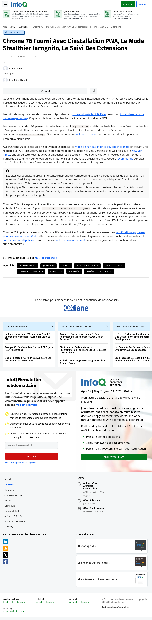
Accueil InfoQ (9, 26)
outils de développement (70, 240)
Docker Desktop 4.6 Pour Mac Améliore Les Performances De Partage (28, 360)
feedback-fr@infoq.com (14, 604)
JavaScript (49, 265)
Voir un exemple (26, 406)
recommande (125, 158)
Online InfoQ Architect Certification (90, 488)
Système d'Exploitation (99, 271)
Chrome (66, 265)
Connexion (10, 491)
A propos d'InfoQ (13, 517)
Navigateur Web (114, 265)
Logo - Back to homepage (19, 4)
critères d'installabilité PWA (89, 114)
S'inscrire (9, 486)
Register (127, 4)
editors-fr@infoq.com (79, 604)
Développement (14, 31)
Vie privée (75, 271)
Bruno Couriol (16, 68)
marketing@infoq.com (13, 613)
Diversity (9, 528)
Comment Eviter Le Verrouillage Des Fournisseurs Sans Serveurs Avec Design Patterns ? (81, 338)
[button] (31, 457)
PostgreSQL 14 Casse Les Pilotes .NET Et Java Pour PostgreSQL (29, 349)
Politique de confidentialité (115, 609)
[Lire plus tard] (24, 90)
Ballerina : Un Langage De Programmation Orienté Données (82, 363)
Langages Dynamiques (31, 271)
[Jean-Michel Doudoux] (5, 79)
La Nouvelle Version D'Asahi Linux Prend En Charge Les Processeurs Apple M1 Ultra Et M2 (28, 338)
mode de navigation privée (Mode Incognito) (102, 146)
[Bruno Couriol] (5, 67)
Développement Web (46, 257)
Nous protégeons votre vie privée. (20, 464)
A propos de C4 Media (16, 523)
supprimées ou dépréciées (19, 240)
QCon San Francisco (94, 510)
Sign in (142, 4)
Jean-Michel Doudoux (20, 79)
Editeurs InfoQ (12, 512)
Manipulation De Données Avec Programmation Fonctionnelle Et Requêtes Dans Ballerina (83, 351)
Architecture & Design (77, 327)
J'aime (13, 90)
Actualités (24, 26)
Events (8, 502)
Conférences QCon (14, 496)
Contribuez (10, 507)
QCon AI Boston (91, 502)
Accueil (8, 480)
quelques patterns (86, 134)
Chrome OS (56, 271)
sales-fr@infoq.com (45, 604)
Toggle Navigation (6, 4)
